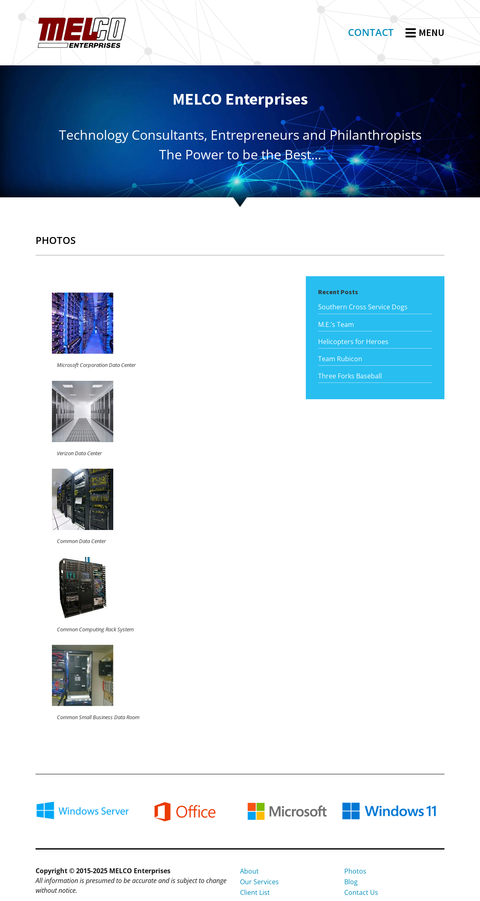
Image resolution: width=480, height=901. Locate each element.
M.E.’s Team (336, 324)
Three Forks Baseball (350, 375)
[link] (371, 32)
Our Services (259, 881)
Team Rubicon (340, 358)
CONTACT (371, 32)
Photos (355, 871)
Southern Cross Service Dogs (363, 306)
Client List (255, 892)
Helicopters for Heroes (353, 341)
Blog (351, 881)
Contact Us (361, 892)
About (249, 871)
